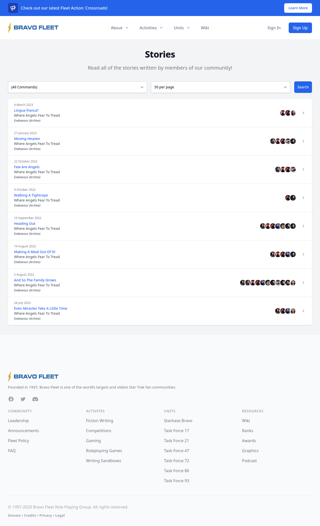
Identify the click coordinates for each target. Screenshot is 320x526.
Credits (30, 515)
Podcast (249, 460)
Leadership (18, 420)
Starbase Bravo (178, 420)
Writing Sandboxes (103, 460)
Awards (249, 440)
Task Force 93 (176, 480)
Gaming (93, 440)
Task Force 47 (176, 450)
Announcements (23, 430)
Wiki (205, 28)
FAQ (12, 450)
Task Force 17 (176, 430)
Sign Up (300, 28)
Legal (60, 515)
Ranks (247, 430)
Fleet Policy (18, 440)
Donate (14, 515)
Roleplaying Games (104, 450)
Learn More (298, 8)
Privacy (45, 515)
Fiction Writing (99, 420)
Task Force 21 (176, 440)
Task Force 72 (176, 460)
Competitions (98, 430)
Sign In (274, 28)
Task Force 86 (176, 470)
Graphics (250, 450)
